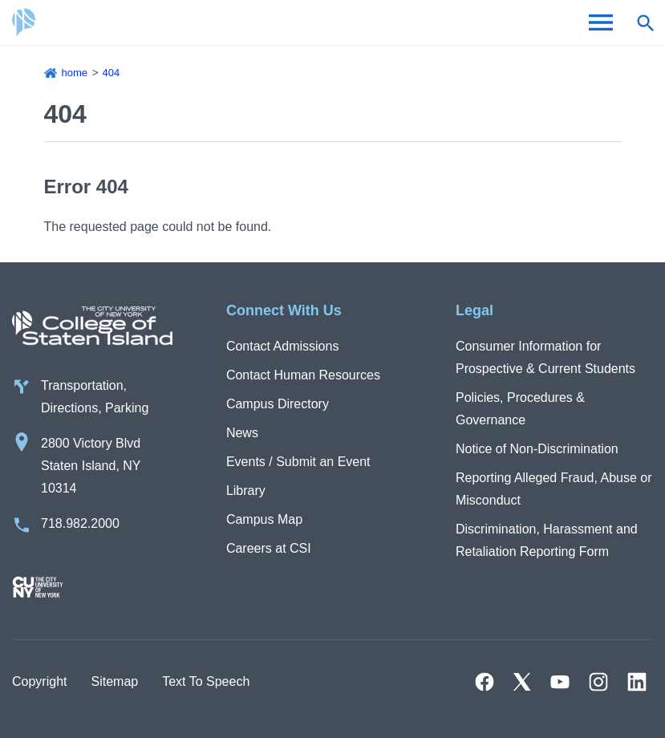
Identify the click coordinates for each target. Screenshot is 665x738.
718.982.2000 (80, 523)
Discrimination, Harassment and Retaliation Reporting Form (547, 540)
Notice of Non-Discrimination (537, 449)
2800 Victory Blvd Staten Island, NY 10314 (91, 465)
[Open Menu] (601, 22)
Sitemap (114, 681)
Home (75, 73)
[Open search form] (645, 22)
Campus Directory (277, 404)
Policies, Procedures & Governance (520, 409)
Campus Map (264, 519)
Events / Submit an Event (298, 461)
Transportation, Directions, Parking (94, 397)
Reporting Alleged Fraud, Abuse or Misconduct (554, 489)
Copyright (39, 681)
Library (246, 490)
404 (111, 73)
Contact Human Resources (303, 375)
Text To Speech (205, 681)
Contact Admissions (282, 346)
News (242, 433)
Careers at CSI (268, 548)
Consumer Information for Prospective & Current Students (545, 357)
